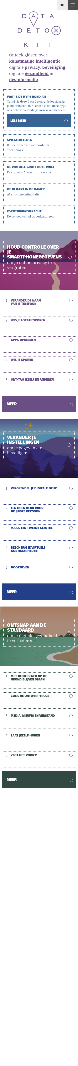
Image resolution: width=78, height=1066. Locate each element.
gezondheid (37, 73)
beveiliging (53, 67)
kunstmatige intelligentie (35, 61)
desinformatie (23, 79)
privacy (32, 67)
